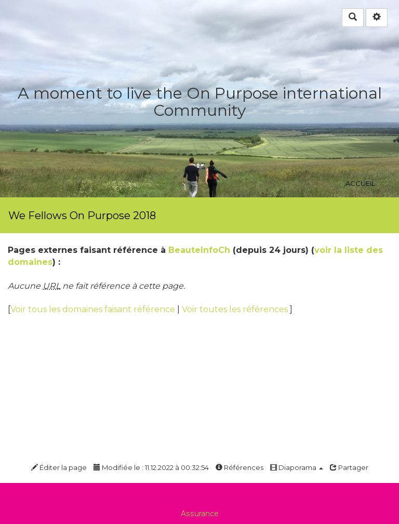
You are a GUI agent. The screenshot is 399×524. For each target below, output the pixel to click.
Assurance (200, 513)
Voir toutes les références (236, 309)
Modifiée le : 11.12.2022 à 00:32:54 (151, 467)
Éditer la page (59, 467)
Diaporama (296, 467)
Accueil (360, 126)
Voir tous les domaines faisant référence (93, 309)
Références (239, 467)
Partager (349, 467)
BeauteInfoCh (199, 250)
